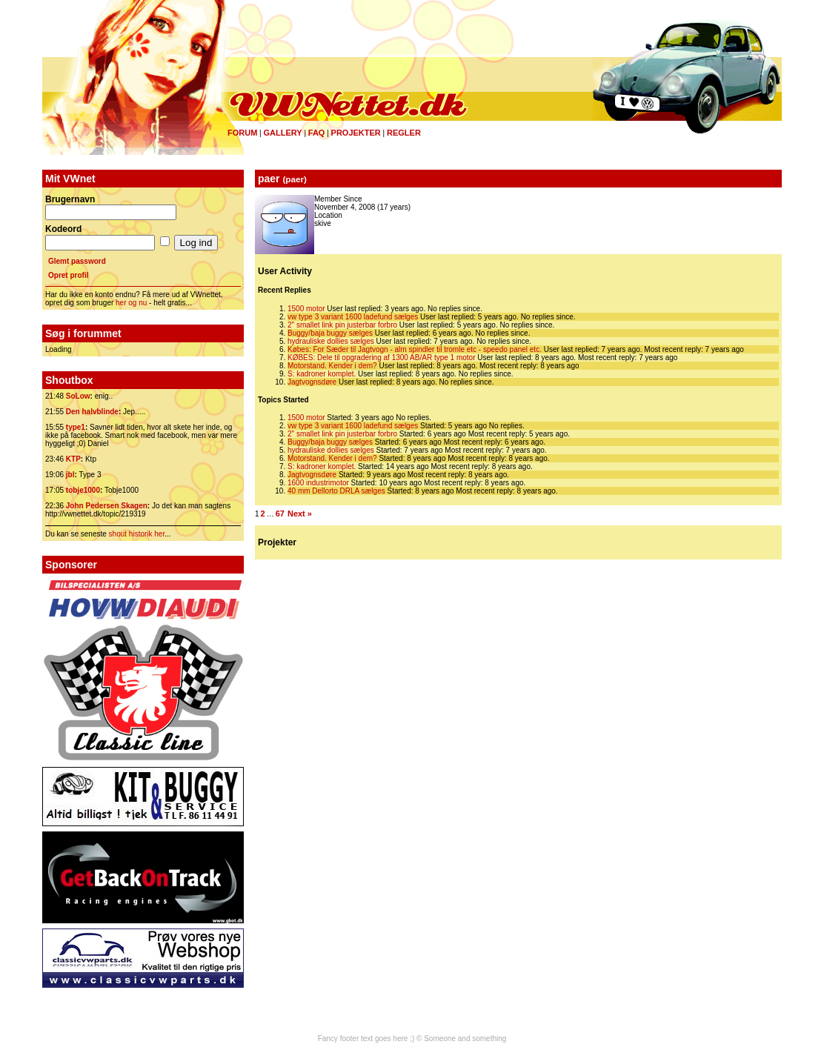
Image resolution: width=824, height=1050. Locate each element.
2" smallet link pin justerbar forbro (342, 325)
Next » (300, 513)
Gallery (282, 132)
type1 (75, 427)
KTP (73, 459)
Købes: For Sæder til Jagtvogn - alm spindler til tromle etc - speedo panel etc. (415, 349)
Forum (242, 132)
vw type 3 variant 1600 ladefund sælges (353, 317)
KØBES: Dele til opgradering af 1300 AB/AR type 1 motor (381, 357)
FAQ (316, 132)
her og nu (131, 303)
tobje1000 (83, 490)
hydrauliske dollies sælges (331, 341)
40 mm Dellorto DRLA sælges (336, 491)
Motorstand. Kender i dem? (332, 366)
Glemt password (77, 261)
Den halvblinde (92, 412)
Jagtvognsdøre (312, 382)
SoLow (78, 396)
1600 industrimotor (318, 483)
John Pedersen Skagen (106, 506)
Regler (404, 132)
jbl (70, 475)
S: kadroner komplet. (322, 374)
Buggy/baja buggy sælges (330, 333)
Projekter (356, 132)
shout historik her (137, 534)
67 (280, 513)
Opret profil (68, 275)
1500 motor (306, 309)
